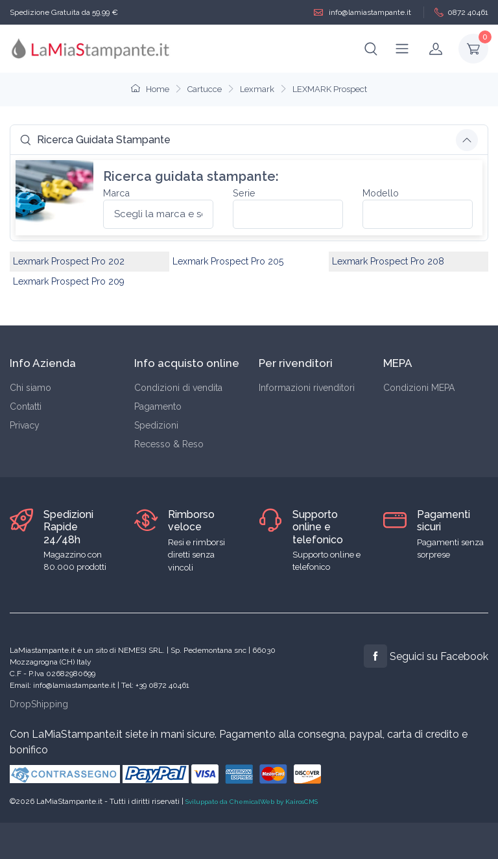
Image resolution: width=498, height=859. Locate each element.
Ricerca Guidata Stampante (95, 140)
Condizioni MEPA (419, 387)
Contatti (26, 406)
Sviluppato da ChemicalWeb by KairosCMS (251, 801)
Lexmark (257, 89)
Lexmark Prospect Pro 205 (227, 261)
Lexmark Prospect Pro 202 (68, 261)
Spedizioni (156, 425)
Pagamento (158, 406)
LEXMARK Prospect (329, 89)
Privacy (25, 425)
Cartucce (204, 89)
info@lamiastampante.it (362, 13)
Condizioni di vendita (178, 387)
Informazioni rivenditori (307, 387)
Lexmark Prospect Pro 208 (388, 261)
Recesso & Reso (169, 444)
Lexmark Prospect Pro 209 (68, 281)
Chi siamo (30, 387)
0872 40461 (461, 13)
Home (150, 89)
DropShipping (39, 704)
